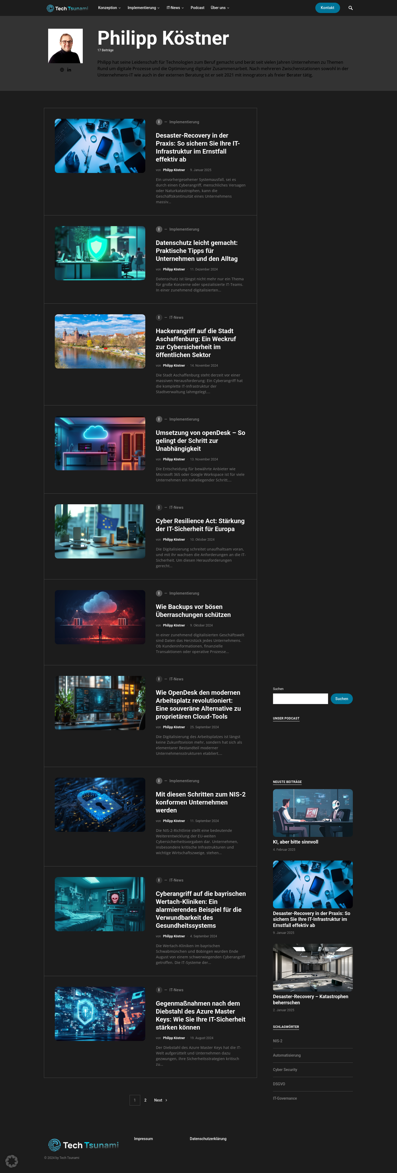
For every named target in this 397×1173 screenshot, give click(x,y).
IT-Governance (285, 1098)
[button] (11, 1161)
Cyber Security (285, 1070)
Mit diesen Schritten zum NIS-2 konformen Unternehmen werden (201, 802)
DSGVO (279, 1084)
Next (158, 1100)
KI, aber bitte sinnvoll (296, 842)
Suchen (278, 689)
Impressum (143, 1139)
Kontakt (327, 8)
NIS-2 (277, 1041)
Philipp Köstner (174, 170)
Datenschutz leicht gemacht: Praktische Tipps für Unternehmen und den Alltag (197, 250)
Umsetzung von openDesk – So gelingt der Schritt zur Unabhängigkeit (200, 440)
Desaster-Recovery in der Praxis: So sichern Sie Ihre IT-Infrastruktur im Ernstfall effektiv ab (311, 919)
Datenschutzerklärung (208, 1139)
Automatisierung (287, 1055)
